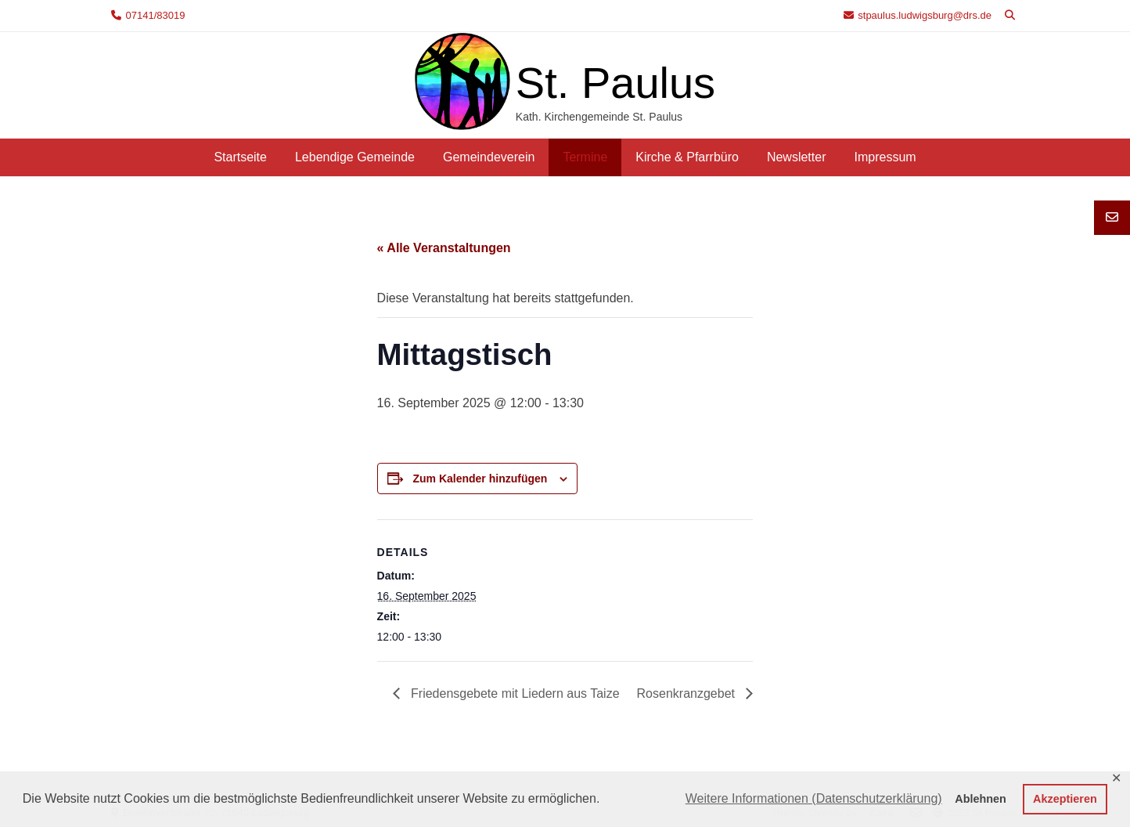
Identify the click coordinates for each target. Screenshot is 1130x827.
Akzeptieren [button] (1065, 799)
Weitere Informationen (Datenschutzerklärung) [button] (814, 798)
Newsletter (796, 157)
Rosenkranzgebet (688, 693)
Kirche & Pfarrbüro (687, 157)
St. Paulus (615, 82)
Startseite (240, 157)
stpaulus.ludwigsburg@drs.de (924, 15)
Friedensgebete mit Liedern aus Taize (514, 693)
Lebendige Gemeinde (355, 157)
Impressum (885, 157)
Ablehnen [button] (980, 799)
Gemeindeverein (488, 157)
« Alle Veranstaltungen (444, 248)
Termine (585, 157)
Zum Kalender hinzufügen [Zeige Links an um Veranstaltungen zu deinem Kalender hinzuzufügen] (479, 478)
